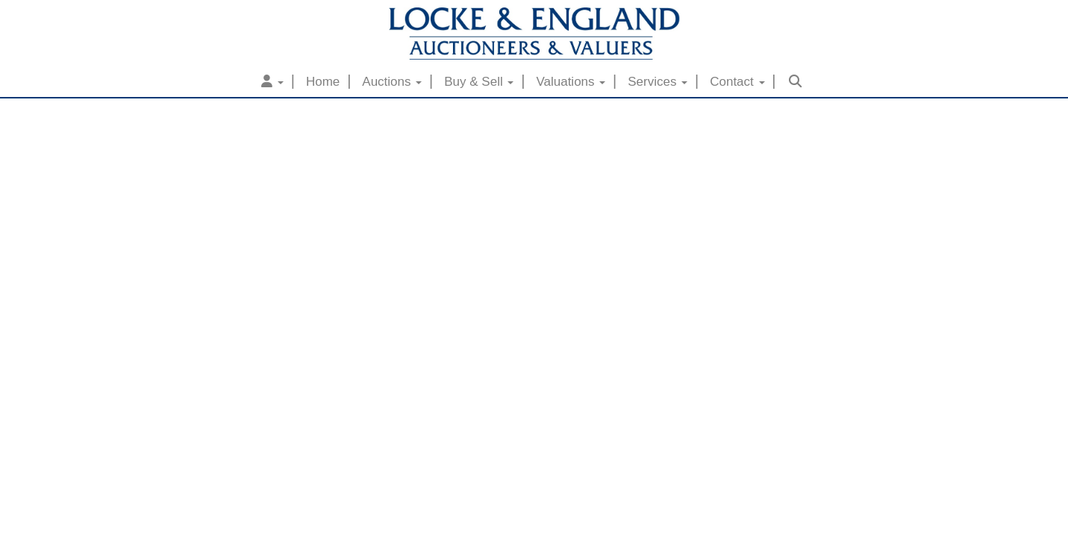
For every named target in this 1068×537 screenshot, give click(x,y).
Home (323, 82)
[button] (272, 82)
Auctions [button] (392, 82)
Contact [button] (737, 82)
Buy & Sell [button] (478, 82)
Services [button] (657, 82)
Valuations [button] (570, 82)
